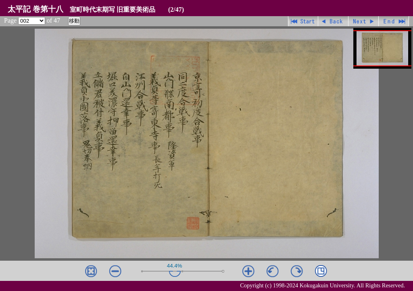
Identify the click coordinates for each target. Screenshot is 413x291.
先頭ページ (303, 21)
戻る (333, 21)
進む (363, 21)
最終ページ (394, 21)
